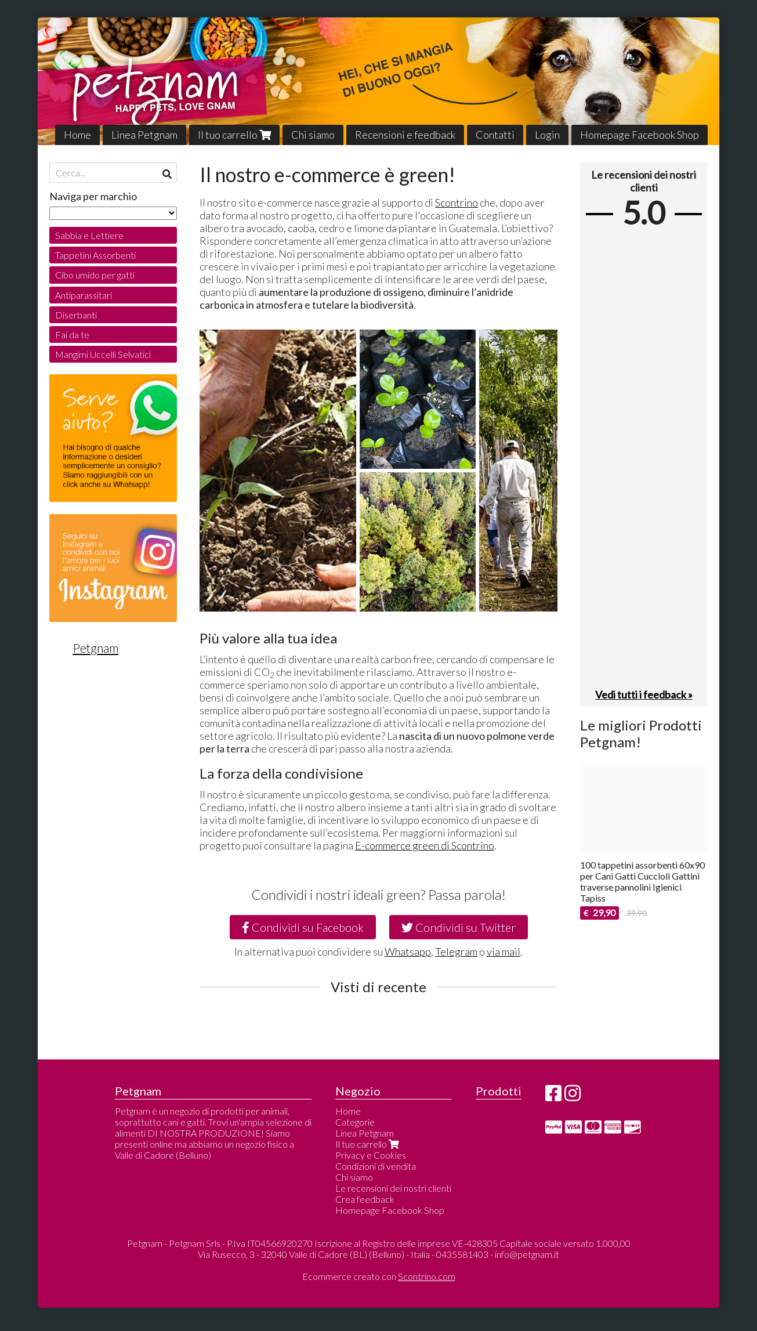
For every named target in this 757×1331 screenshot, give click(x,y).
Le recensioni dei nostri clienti (393, 1187)
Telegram (456, 951)
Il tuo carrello (234, 134)
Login (547, 134)
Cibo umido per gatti (95, 274)
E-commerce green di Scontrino (424, 845)
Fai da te (72, 334)
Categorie (355, 1121)
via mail (503, 951)
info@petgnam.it (527, 1254)
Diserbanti (76, 314)
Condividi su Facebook (303, 927)
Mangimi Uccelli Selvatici (103, 354)
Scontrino (456, 202)
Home (77, 134)
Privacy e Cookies (370, 1154)
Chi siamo (313, 134)
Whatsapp (408, 951)
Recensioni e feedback (405, 134)
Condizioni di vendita (375, 1165)
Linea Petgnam (144, 134)
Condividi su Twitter (458, 927)
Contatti (495, 134)
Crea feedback (364, 1199)
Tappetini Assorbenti (95, 255)
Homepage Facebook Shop (639, 134)
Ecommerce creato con (378, 1276)
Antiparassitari (83, 295)
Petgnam (95, 648)
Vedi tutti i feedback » (644, 694)
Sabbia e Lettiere (89, 235)
